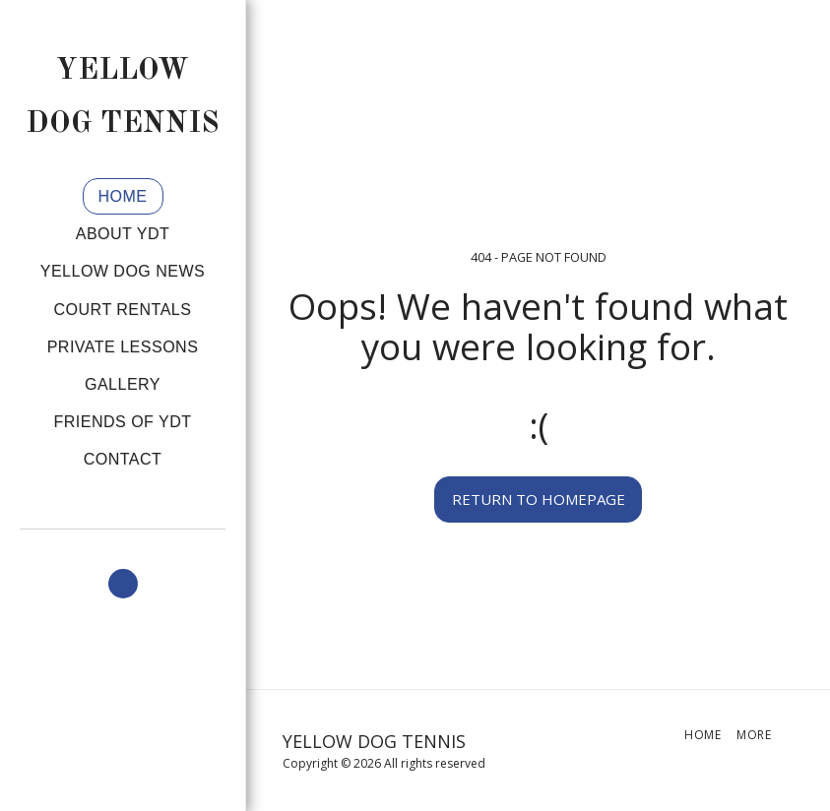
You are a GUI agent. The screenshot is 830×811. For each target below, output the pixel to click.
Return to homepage (538, 499)
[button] (123, 583)
